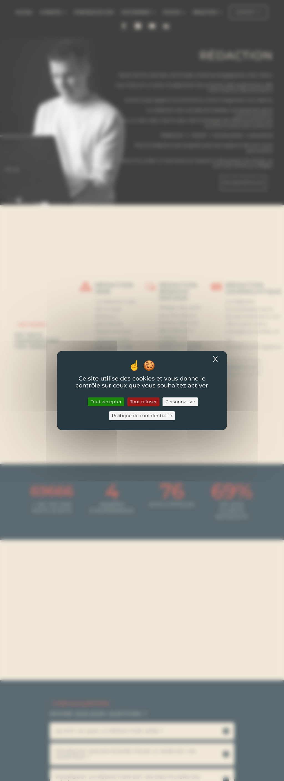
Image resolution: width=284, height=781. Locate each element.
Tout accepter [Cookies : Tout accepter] (106, 401)
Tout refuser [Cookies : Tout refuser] (143, 401)
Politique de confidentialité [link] (142, 415)
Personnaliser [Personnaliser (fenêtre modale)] (180, 401)
